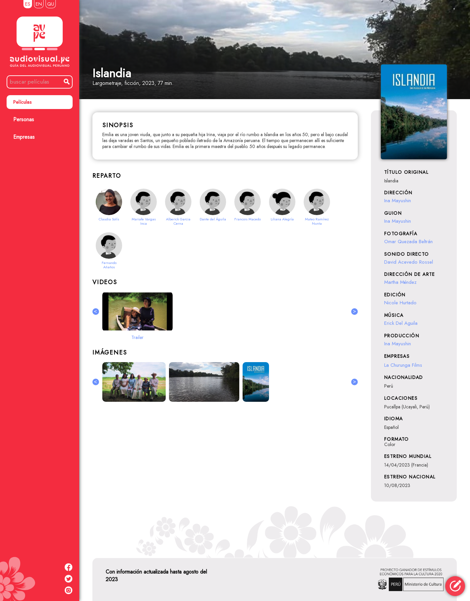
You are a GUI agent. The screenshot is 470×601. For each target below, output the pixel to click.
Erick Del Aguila (401, 323)
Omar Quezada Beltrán (408, 241)
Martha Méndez (400, 282)
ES (27, 4)
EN (39, 4)
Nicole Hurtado (400, 302)
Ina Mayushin (397, 200)
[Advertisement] (225, 478)
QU (50, 4)
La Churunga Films (403, 365)
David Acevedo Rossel (408, 262)
